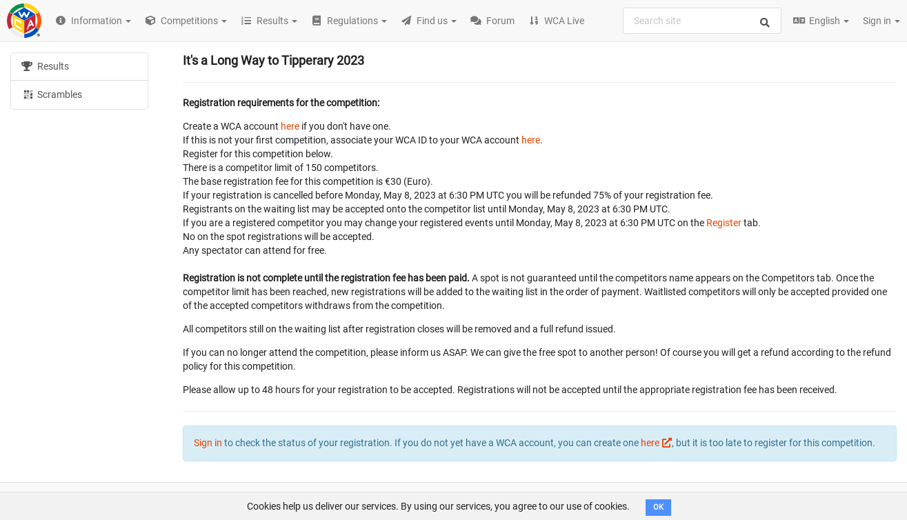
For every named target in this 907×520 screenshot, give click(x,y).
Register (723, 222)
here (290, 126)
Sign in (881, 20)
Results (45, 66)
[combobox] (702, 21)
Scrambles (51, 94)
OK (658, 507)
